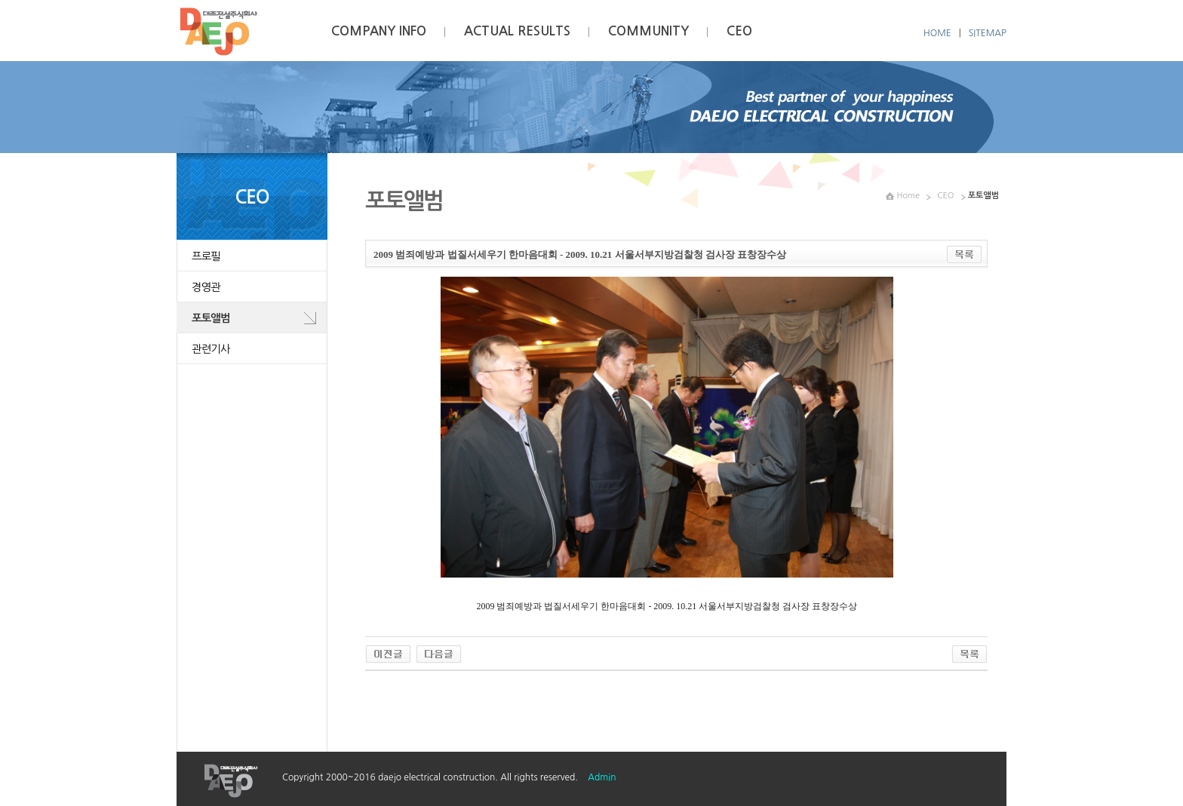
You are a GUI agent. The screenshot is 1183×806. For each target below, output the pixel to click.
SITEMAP (987, 33)
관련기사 (211, 349)
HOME (937, 33)
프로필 (206, 256)
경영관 (206, 287)
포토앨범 (211, 318)
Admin (602, 777)
